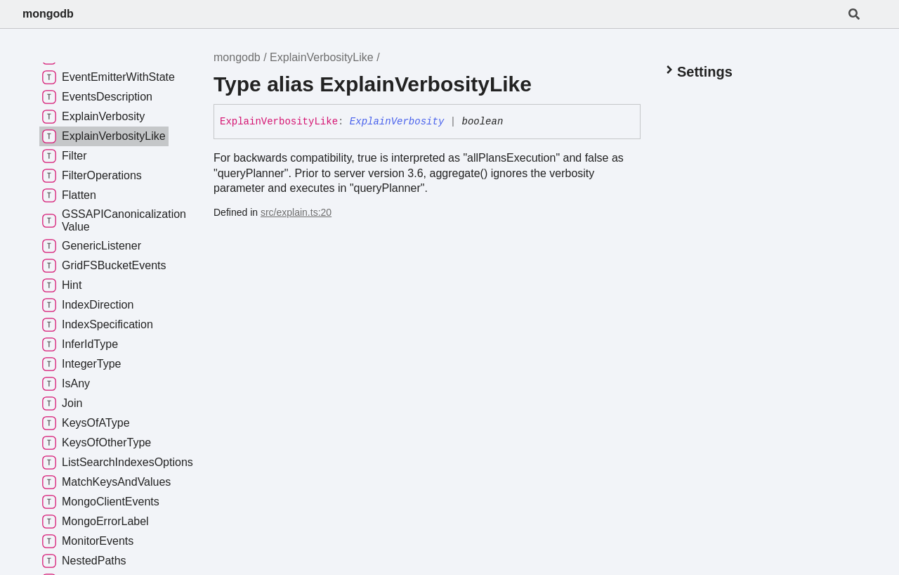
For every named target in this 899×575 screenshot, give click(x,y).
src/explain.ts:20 (296, 212)
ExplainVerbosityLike (322, 57)
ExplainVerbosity (397, 121)
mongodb (48, 14)
